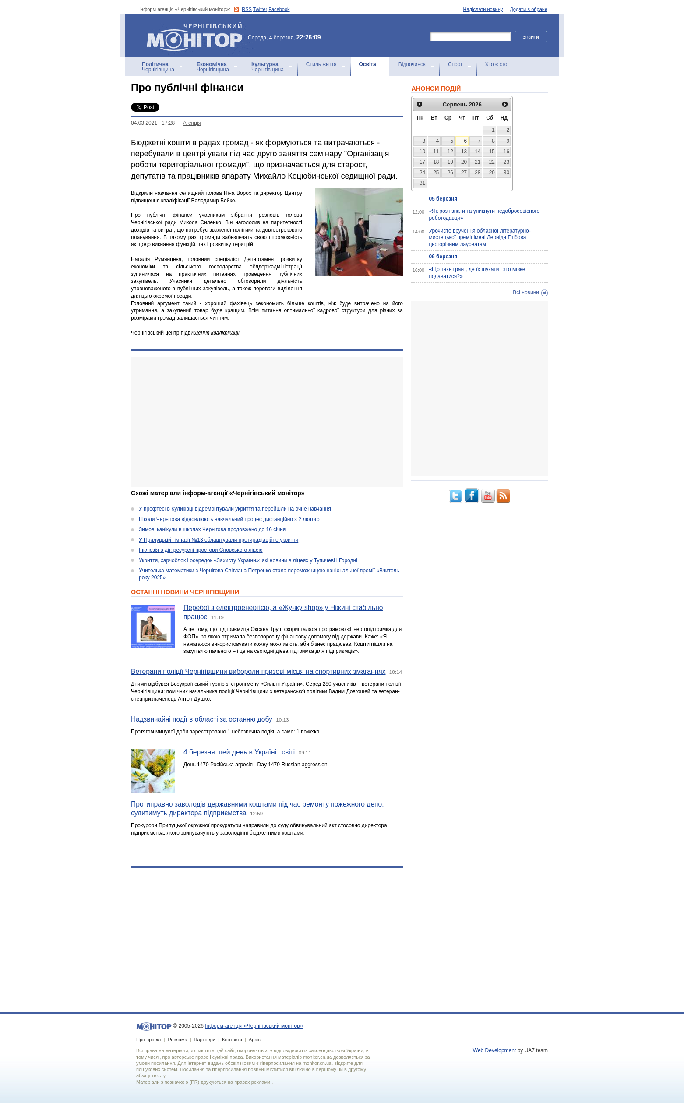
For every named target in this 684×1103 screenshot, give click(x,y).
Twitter (260, 9)
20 (464, 162)
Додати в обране (528, 9)
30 (506, 172)
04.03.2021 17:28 (153, 123)
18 (436, 162)
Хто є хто (496, 64)
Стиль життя (321, 64)
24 (422, 172)
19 (450, 162)
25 (436, 172)
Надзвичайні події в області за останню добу (201, 719)
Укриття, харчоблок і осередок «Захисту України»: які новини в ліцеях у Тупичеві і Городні (248, 560)
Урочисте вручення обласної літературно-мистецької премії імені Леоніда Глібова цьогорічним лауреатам (479, 237)
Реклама (177, 1039)
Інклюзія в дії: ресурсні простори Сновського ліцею (201, 550)
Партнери (204, 1039)
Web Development (494, 1050)
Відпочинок (412, 64)
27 (464, 172)
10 (422, 151)
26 (450, 172)
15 (492, 151)
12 (450, 151)
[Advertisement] (267, 422)
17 (422, 162)
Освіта (367, 64)
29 (492, 172)
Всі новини (526, 292)
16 (506, 151)
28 (477, 172)
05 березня (443, 199)
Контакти (232, 1039)
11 (436, 151)
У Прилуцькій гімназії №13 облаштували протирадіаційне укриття (218, 540)
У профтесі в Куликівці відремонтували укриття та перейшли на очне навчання (235, 509)
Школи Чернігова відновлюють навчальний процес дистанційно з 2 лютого (229, 519)
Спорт (455, 64)
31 (422, 183)
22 (492, 162)
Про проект (148, 1039)
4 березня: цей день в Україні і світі (239, 752)
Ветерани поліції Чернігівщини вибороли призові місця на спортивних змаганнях (258, 671)
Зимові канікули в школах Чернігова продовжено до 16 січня (212, 529)
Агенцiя (192, 123)
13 (464, 151)
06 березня (443, 257)
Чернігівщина (158, 67)
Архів (255, 1039)
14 (477, 151)
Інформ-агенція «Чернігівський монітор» (197, 36)
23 (506, 162)
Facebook (278, 9)
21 (477, 162)
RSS (247, 9)
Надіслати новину (483, 9)
